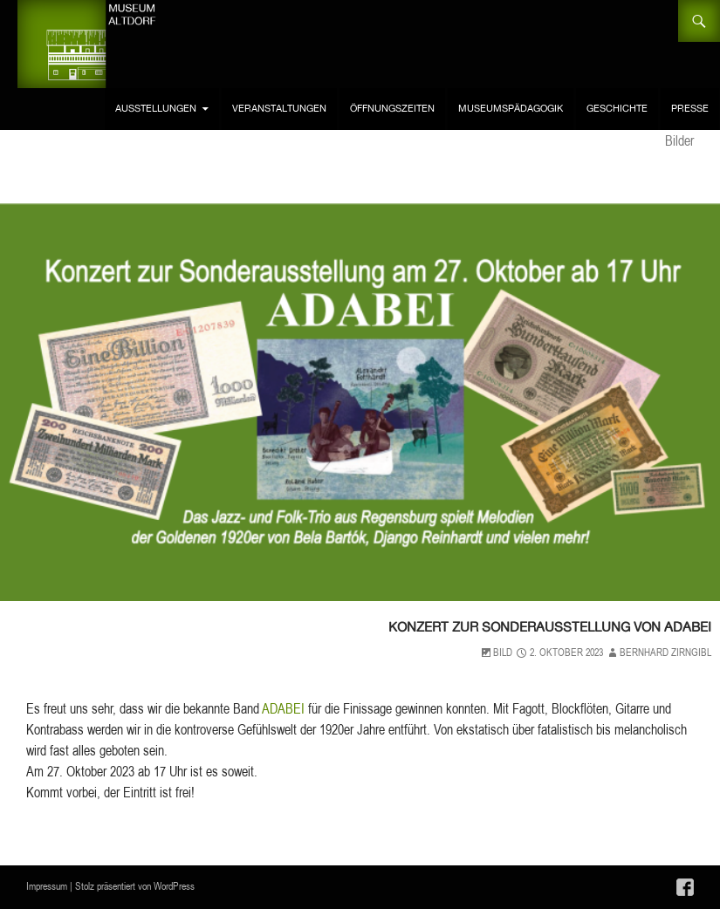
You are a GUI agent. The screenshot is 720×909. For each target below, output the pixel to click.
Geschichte (617, 108)
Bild (502, 652)
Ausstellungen (155, 108)
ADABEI (283, 708)
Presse (690, 108)
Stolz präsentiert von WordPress (135, 885)
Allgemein (594, 586)
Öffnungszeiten (392, 108)
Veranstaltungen (279, 108)
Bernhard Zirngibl (665, 652)
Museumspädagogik (510, 108)
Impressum (46, 885)
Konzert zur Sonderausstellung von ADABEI (475, 624)
